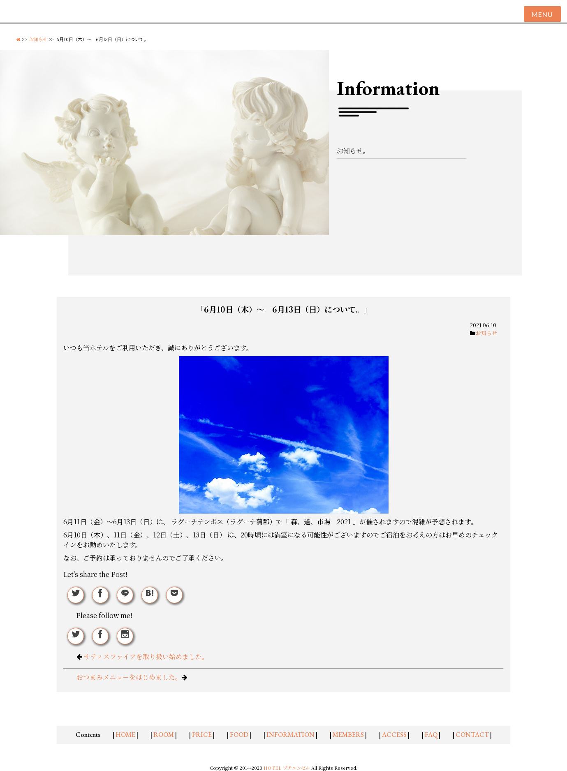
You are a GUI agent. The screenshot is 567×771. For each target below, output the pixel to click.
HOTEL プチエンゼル (287, 767)
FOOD (239, 734)
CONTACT (472, 734)
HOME (125, 734)
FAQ (431, 734)
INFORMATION (290, 734)
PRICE (202, 734)
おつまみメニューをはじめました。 (129, 677)
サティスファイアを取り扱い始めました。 (146, 656)
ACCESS (394, 734)
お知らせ (38, 39)
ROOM (163, 734)
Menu (542, 14)
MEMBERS (348, 734)
